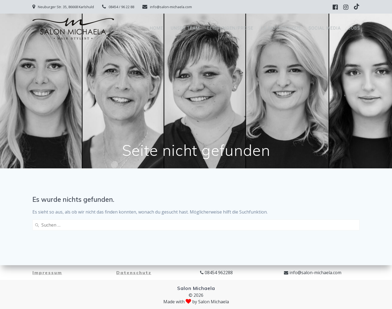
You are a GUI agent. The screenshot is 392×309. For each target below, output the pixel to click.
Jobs (354, 28)
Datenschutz (133, 272)
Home (156, 28)
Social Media (324, 28)
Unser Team (185, 28)
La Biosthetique (281, 28)
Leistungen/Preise (230, 28)
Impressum (47, 272)
